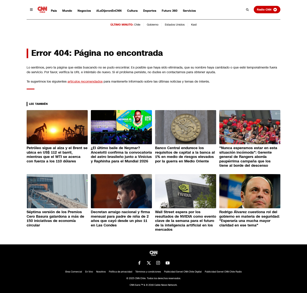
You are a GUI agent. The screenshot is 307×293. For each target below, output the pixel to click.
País (54, 11)
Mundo (67, 11)
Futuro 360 (169, 11)
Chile (137, 25)
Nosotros (101, 271)
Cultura (132, 11)
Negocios (84, 11)
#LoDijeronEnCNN (109, 11)
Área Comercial (73, 271)
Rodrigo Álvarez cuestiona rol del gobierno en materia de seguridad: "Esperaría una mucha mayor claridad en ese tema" (249, 218)
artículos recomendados (85, 81)
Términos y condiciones (148, 271)
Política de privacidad (120, 271)
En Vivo (89, 271)
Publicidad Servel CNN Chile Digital (183, 271)
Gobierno (152, 25)
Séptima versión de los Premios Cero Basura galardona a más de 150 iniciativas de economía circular (55, 218)
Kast (194, 25)
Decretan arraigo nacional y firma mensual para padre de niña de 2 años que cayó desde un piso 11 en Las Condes (120, 218)
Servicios (189, 11)
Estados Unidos (175, 25)
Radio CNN (267, 9)
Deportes (149, 11)
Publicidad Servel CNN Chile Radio (223, 271)
